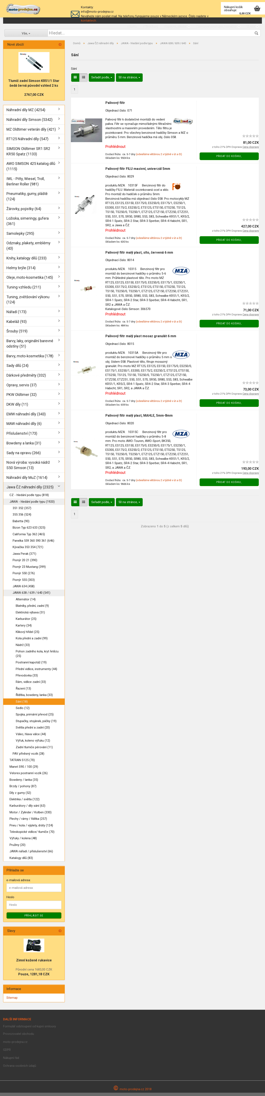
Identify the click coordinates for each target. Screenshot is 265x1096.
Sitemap (12, 1001)
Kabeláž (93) (16, 325)
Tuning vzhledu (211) (23, 290)
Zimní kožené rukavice (34, 964)
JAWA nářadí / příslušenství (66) (31, 855)
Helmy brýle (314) (21, 271)
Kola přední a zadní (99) (32, 642)
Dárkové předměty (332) (26, 378)
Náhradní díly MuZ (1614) (26, 481)
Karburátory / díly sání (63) (27, 809)
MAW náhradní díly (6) (24, 427)
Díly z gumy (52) (20, 796)
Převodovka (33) (27, 679)
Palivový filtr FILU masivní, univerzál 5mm (137, 172)
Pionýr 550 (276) (24, 577)
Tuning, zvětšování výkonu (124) (27, 303)
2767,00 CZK (34, 98)
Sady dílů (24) (17, 369)
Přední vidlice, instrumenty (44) (36, 672)
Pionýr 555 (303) (24, 583)
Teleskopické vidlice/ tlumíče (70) (32, 835)
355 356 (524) (22, 518)
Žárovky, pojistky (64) (23, 212)
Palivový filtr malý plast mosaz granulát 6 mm (140, 340)
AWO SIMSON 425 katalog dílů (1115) (30, 170)
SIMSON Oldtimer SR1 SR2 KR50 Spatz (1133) (28, 154)
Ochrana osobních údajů (19, 1069)
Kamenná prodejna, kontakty (219, 26)
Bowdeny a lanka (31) (23, 446)
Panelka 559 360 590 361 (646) (33, 544)
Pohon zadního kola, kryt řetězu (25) (37, 657)
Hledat (132, 26)
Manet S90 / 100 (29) (24, 770)
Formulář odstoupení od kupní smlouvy (29, 1030)
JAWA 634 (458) (24, 589)
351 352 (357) (22, 511)
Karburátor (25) (26, 622)
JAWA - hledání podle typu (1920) (32, 505)
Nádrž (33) (23, 648)
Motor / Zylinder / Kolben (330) (31, 815)
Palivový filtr (115, 106)
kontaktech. (89, 20)
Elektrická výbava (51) (30, 616)
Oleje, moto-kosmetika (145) (29, 281)
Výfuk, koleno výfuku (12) (33, 744)
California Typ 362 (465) (29, 537)
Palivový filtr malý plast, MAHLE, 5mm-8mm (139, 419)
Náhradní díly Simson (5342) (29, 123)
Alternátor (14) (26, 603)
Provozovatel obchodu (18, 1037)
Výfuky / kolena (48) (23, 842)
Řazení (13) (23, 692)
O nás (253, 26)
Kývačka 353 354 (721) (28, 550)
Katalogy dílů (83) (21, 861)
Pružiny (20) (17, 848)
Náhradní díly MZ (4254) (25, 113)
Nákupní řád (11, 1061)
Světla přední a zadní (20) (33, 731)
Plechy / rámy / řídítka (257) (28, 822)
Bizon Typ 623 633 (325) (29, 531)
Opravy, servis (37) (21, 388)
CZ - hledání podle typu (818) (29, 498)
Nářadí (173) (16, 315)
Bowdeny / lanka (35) (24, 783)
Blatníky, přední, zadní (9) (32, 609)
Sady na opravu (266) (23, 456)
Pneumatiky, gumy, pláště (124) (27, 200)
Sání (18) (22, 705)
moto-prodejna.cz (15, 1045)
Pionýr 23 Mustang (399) (29, 570)
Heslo (10, 901)
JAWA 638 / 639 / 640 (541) (31, 596)
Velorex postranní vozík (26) (29, 777)
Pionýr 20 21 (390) (25, 564)
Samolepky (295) (20, 237)
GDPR (7, 1053)
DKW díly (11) (17, 408)
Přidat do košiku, (229, 159)
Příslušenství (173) (21, 437)
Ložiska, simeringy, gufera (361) (27, 224)
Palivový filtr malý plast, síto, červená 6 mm (139, 256)
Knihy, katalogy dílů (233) (26, 261)
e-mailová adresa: (18, 883)
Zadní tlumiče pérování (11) (34, 750)
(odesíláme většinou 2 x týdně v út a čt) (159, 157)
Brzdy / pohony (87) (23, 790)
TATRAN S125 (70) (22, 763)
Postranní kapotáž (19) (31, 666)
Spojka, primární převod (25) (35, 718)
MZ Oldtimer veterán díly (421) (31, 132)
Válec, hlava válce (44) (31, 737)
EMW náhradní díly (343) (26, 417)
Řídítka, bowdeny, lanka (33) (34, 698)
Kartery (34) (24, 629)
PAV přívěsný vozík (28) (28, 757)
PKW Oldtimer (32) (21, 398)
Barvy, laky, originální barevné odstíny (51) (29, 347)
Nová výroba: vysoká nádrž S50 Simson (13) (28, 468)
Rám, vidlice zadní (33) (31, 685)
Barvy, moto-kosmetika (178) (29, 359)
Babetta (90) (21, 524)
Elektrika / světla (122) (25, 802)
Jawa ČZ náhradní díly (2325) (30, 490)
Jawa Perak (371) (24, 557)
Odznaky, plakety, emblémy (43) (28, 249)
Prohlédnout (115, 150)
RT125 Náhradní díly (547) (27, 142)
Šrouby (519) (17, 334)
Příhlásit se (33, 918)
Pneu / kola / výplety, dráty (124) (31, 829)
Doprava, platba (177, 26)
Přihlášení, (150, 26)
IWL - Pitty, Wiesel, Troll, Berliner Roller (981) (25, 185)
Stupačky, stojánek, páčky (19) (36, 724)
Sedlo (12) (23, 711)
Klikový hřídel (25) (27, 635)
